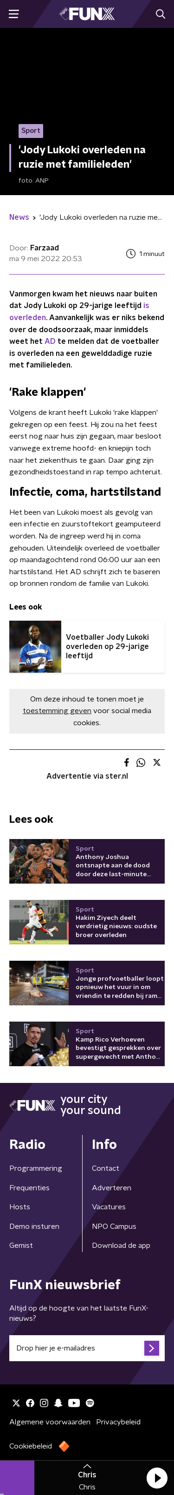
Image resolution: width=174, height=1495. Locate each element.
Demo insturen (34, 1226)
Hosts (19, 1207)
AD (50, 341)
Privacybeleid (118, 1422)
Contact (105, 1168)
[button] (157, 1478)
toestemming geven (57, 711)
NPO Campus (114, 1226)
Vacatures (109, 1207)
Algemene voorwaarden (49, 1422)
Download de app (121, 1245)
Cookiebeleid (30, 1446)
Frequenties (29, 1188)
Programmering (35, 1168)
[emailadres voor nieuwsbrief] (87, 1348)
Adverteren (111, 1188)
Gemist (21, 1245)
